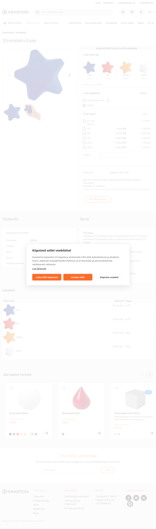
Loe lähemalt (39, 268)
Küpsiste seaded (109, 277)
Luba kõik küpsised (47, 277)
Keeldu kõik (78, 277)
